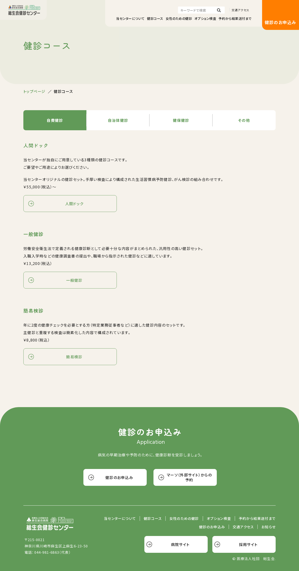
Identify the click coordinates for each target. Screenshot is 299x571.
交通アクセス (240, 10)
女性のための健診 (179, 18)
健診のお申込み (280, 22)
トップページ (34, 91)
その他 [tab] (244, 120)
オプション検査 (205, 18)
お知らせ (268, 527)
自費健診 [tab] (55, 120)
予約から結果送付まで (235, 18)
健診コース (155, 18)
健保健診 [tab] (181, 120)
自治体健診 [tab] (118, 120)
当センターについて (130, 18)
